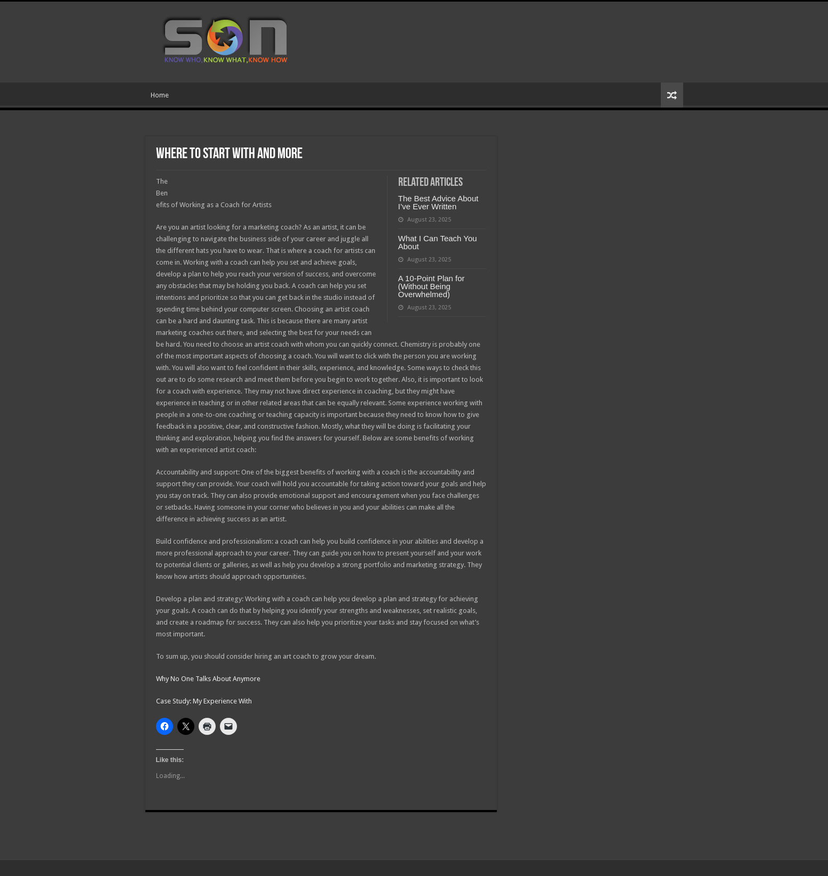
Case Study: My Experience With (204, 701)
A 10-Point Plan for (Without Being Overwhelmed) (431, 286)
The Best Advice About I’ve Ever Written (438, 202)
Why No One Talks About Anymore (208, 679)
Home (160, 95)
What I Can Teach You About (437, 242)
